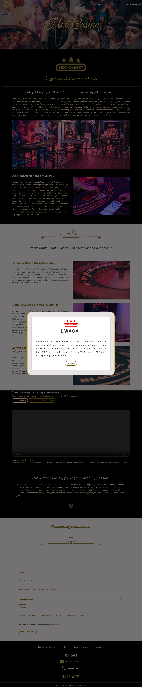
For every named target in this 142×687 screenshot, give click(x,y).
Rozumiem (71, 363)
